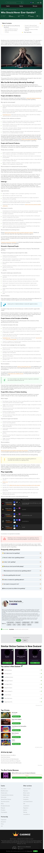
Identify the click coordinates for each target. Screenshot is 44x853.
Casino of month (27, 792)
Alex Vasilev (11, 632)
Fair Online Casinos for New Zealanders (10, 762)
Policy (2, 827)
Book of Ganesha (15, 736)
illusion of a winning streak (11, 342)
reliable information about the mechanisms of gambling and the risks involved (24, 488)
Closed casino (4, 796)
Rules (2, 807)
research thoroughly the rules (24, 370)
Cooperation (3, 823)
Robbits (13, 743)
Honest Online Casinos (6, 802)
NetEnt (13, 724)
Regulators (25, 811)
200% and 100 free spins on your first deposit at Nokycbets (23, 776)
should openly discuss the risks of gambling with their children (19, 236)
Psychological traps (6, 341)
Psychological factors (7, 118)
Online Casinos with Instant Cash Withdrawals (11, 766)
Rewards (3, 811)
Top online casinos (5, 805)
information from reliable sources (15, 377)
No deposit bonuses (5, 809)
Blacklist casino (4, 794)
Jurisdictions (26, 809)
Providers (3, 813)
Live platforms (26, 817)
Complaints (25, 802)
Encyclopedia (4, 815)
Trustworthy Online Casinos (7, 798)
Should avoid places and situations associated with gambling (14, 454)
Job (2, 829)
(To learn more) (29, 851)
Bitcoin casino (26, 796)
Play (7, 666)
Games (21, 9)
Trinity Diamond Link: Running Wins (19, 729)
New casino (3, 792)
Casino (8, 9)
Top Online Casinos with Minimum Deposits (10, 764)
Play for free (17, 719)
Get (27, 781)
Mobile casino (26, 798)
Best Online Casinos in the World (8, 758)
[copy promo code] (9, 663)
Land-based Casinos (27, 805)
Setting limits (5, 485)
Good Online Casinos (5, 760)
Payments (25, 794)
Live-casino (25, 800)
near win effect (39, 341)
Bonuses (35, 9)
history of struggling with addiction (29, 142)
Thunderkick (14, 717)
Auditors (25, 813)
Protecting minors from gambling (8, 245)
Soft (24, 807)
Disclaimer (3, 825)
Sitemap (25, 815)
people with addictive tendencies (34, 101)
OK (35, 851)
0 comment (31, 19)
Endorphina (14, 737)
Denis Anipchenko (11, 19)
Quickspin (13, 744)
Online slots (3, 800)
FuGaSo (13, 731)
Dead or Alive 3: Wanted (16, 722)
